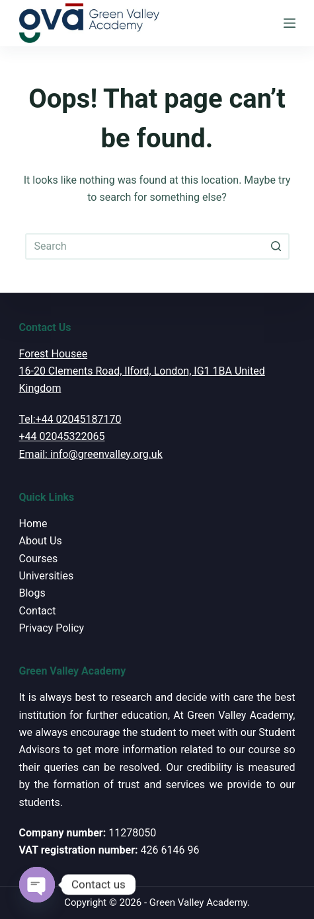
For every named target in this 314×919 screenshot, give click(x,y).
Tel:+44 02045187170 (70, 419)
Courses (38, 558)
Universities (46, 576)
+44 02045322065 (62, 436)
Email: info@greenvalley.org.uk (91, 454)
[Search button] (276, 246)
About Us (40, 540)
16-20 (32, 371)
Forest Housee (53, 354)
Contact (37, 611)
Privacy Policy (52, 628)
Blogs (32, 593)
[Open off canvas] (289, 23)
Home (33, 523)
